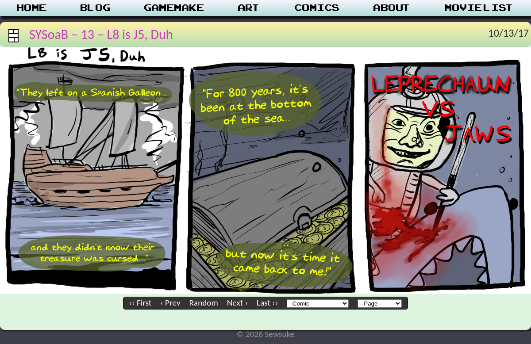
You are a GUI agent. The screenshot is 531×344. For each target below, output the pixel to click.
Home (32, 8)
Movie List (479, 8)
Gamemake (174, 8)
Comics (317, 8)
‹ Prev (170, 303)
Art (249, 8)
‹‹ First (140, 303)
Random (203, 303)
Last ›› (267, 303)
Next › (237, 303)
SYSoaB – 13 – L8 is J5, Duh (101, 34)
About (392, 8)
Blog (96, 8)
